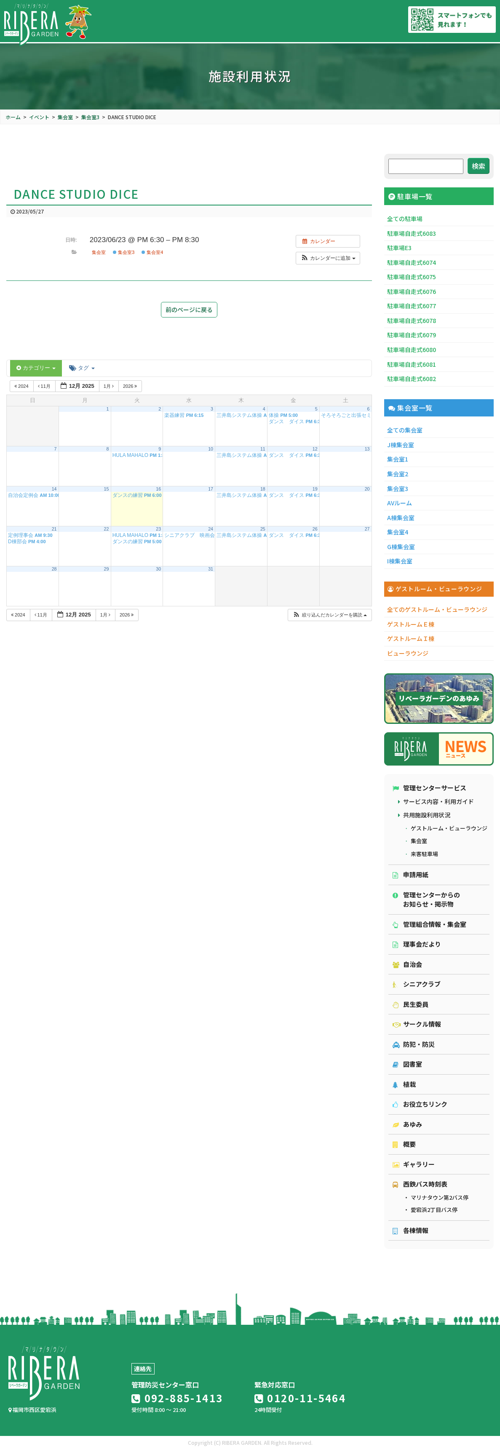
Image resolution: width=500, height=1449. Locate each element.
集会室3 (124, 252)
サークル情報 (417, 1023)
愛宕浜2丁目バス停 (434, 1210)
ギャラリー (414, 1164)
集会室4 (152, 252)
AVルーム (399, 503)
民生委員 (410, 1004)
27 (367, 528)
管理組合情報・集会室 (429, 924)
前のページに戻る (189, 309)
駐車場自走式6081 (411, 364)
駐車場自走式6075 (411, 276)
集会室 (99, 252)
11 (262, 448)
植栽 (404, 1084)
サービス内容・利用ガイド (438, 801)
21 (54, 528)
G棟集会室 (401, 546)
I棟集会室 (399, 561)
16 (158, 488)
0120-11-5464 (300, 1397)
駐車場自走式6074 (411, 262)
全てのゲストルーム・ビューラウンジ (437, 609)
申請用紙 (410, 874)
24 (210, 528)
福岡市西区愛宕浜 (32, 1410)
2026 (131, 386)
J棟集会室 (400, 444)
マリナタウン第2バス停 (439, 1197)
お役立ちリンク (420, 1103)
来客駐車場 (424, 854)
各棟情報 (410, 1230)
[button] (328, 258)
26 (315, 528)
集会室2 (397, 474)
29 (106, 568)
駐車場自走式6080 (411, 349)
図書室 (407, 1063)
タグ (81, 368)
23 (158, 528)
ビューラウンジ (407, 653)
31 (210, 568)
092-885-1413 (177, 1397)
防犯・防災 (414, 1044)
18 (262, 488)
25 (262, 528)
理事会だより (417, 943)
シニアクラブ (417, 983)
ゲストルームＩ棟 (410, 638)
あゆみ (407, 1124)
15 (106, 488)
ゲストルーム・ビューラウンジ (449, 828)
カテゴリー (36, 368)
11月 (45, 386)
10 (210, 448)
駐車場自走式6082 (411, 378)
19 (315, 488)
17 (210, 488)
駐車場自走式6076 (411, 291)
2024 (22, 386)
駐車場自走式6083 (411, 233)
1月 (109, 386)
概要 (404, 1143)
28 (54, 568)
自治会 (407, 964)
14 (54, 488)
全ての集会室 (404, 430)
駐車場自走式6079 (411, 335)
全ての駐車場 (404, 218)
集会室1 (397, 459)
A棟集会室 (400, 517)
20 (367, 488)
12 (315, 448)
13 (367, 448)
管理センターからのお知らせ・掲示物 (426, 899)
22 (106, 528)
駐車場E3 (399, 247)
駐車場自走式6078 (411, 320)
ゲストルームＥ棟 (410, 624)
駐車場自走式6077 (411, 306)
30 (158, 568)
